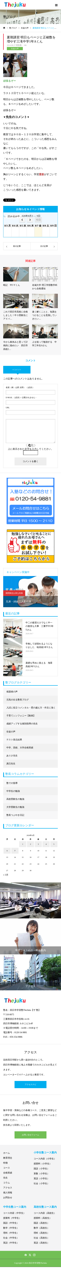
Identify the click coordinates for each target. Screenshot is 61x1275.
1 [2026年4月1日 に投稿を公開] (22, 844)
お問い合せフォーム (30, 1135)
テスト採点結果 (14, 739)
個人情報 (7, 1192)
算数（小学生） (41, 1173)
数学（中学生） (11, 1228)
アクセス (7, 1187)
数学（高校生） (41, 1228)
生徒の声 (15, 48)
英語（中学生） (11, 1243)
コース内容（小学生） (45, 1159)
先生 (5, 1178)
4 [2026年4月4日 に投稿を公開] (46, 844)
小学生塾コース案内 (45, 1152)
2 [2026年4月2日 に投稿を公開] (30, 844)
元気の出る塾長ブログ (17, 699)
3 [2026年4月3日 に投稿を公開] (38, 844)
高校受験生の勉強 (15, 799)
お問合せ (7, 1197)
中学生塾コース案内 (14, 1206)
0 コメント (17, 369)
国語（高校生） (41, 1223)
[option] (30, 591)
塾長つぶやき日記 (15, 815)
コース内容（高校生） (45, 1213)
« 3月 (5, 875)
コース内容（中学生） (14, 1213)
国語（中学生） (11, 1223)
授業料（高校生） (43, 1218)
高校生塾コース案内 (45, 1206)
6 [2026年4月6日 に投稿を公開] (7, 851)
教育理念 (7, 1158)
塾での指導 (12, 783)
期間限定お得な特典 (14, 593)
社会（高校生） (41, 1238)
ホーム (6, 1153)
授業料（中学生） (12, 1218)
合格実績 (7, 1173)
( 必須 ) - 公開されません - (21, 397)
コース (6, 1168)
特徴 (5, 1163)
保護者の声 (12, 691)
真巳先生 (10, 763)
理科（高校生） (41, 1233)
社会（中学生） (11, 1238)
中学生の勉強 (13, 791)
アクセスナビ (30, 1084)
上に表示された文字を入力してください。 (30, 449)
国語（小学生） (41, 1168)
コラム (6, 1182)
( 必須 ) (19, 387)
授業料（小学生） (43, 1163)
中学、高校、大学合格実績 (19, 747)
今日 (38, 219)
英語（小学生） (41, 1178)
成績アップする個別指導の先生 (22, 723)
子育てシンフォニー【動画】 (20, 715)
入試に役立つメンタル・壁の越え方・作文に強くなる (31, 709)
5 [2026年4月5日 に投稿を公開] (53, 844)
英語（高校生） (41, 1243)
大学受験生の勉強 (15, 807)
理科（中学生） (11, 1233)
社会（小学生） (41, 1183)
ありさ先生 (12, 755)
